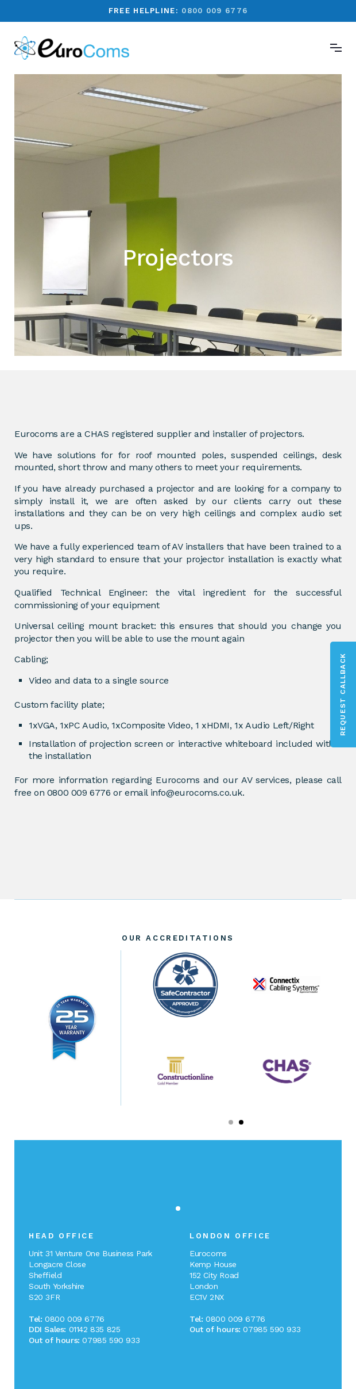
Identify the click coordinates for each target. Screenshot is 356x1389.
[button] (231, 1122)
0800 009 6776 (214, 10)
